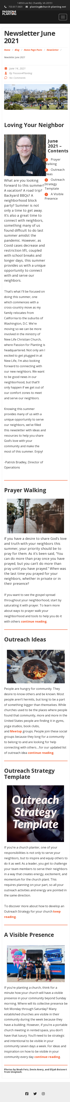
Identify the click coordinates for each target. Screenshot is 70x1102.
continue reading (34, 621)
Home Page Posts (33, 49)
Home (7, 49)
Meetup (16, 731)
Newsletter (53, 49)
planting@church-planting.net (48, 6)
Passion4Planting (22, 73)
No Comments (17, 77)
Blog (17, 49)
